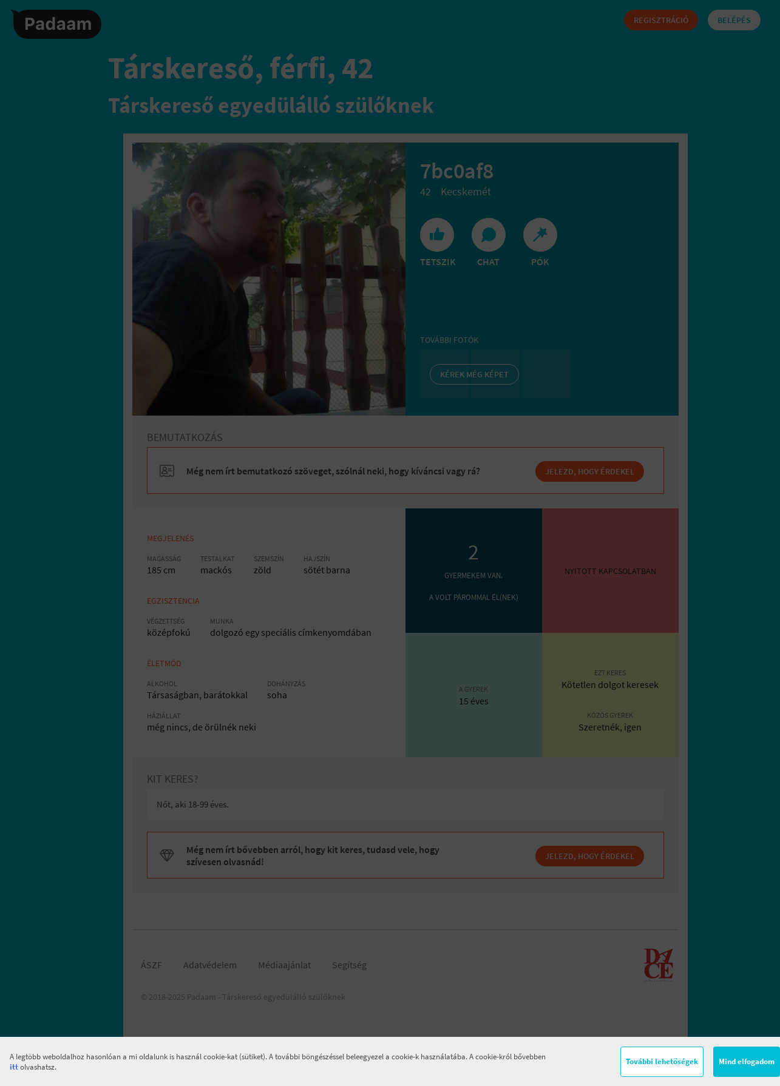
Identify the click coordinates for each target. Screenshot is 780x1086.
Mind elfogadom (747, 1061)
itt (14, 1067)
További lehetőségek (662, 1061)
